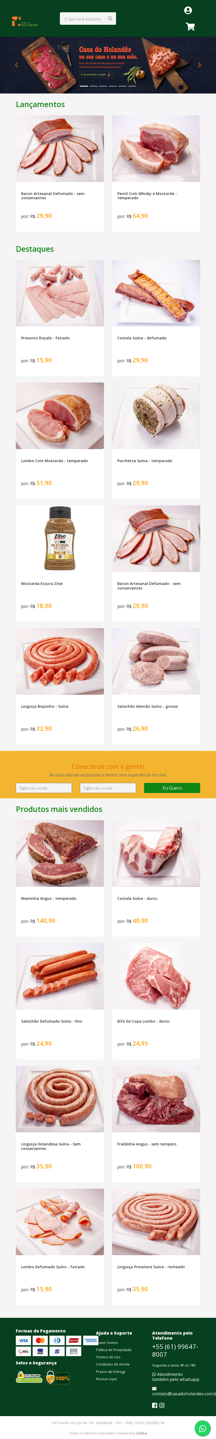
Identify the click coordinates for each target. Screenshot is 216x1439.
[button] (16, 65)
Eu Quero (172, 788)
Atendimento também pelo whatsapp (175, 1376)
